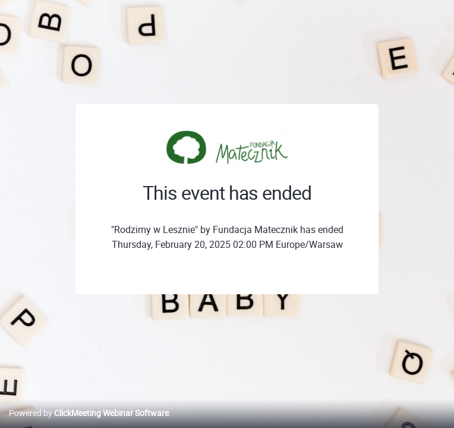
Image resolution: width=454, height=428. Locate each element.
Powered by (89, 412)
